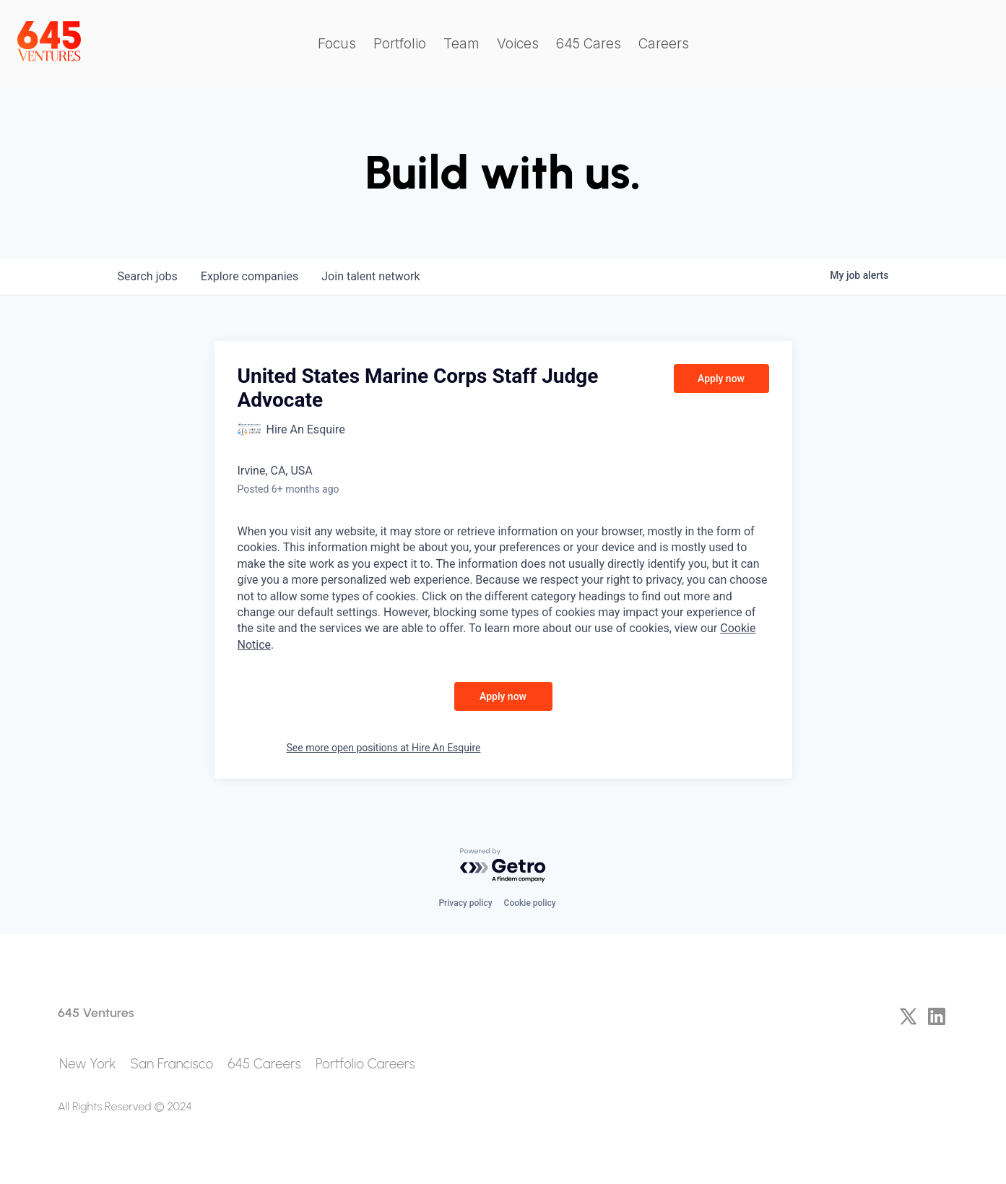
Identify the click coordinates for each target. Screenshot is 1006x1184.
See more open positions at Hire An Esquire (384, 747)
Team (461, 43)
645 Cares (588, 43)
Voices (518, 43)
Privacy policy (465, 903)
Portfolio (399, 43)
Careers (663, 43)
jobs (148, 276)
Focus (337, 43)
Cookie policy (530, 903)
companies (249, 276)
